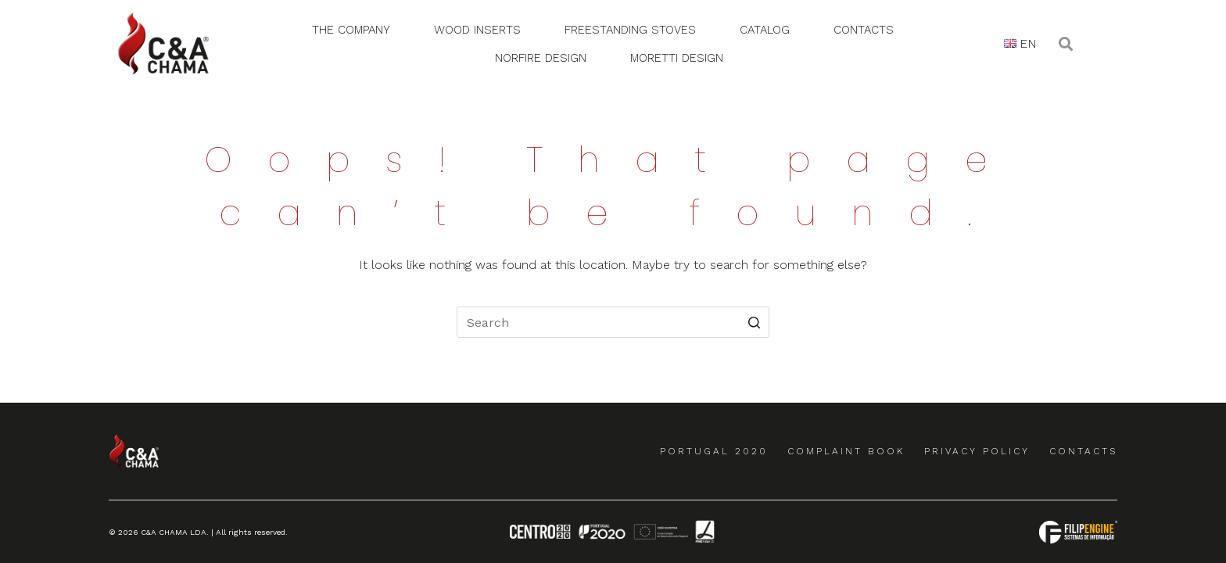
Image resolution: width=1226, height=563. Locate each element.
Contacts (863, 30)
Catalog (765, 30)
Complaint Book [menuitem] (846, 451)
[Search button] (753, 322)
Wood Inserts (477, 30)
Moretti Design (676, 58)
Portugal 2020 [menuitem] (714, 451)
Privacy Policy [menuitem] (977, 451)
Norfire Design (540, 58)
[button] (1065, 43)
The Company (351, 30)
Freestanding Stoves (630, 30)
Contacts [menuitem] (1083, 451)
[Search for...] (613, 322)
